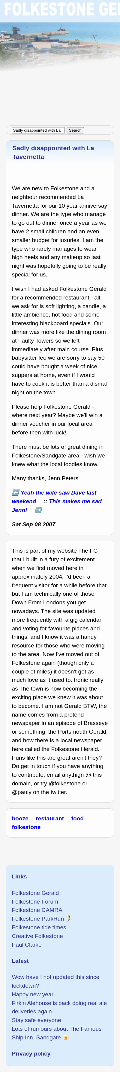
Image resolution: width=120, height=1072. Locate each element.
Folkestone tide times (39, 927)
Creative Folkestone (37, 936)
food (77, 818)
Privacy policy (31, 1053)
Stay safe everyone (36, 1020)
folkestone (26, 827)
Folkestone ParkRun (38, 919)
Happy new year (32, 994)
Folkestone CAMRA (37, 910)
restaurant (50, 818)
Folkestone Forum (35, 901)
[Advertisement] (60, 60)
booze (20, 818)
